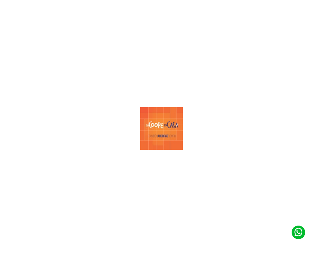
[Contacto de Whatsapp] (298, 232)
